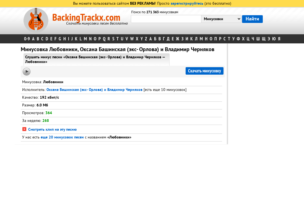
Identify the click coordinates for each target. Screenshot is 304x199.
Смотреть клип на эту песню (49, 129)
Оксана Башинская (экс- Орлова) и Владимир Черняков (94, 90)
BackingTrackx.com (86, 17)
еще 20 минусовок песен (62, 137)
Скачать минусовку (204, 71)
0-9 (27, 38)
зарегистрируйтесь (187, 3)
